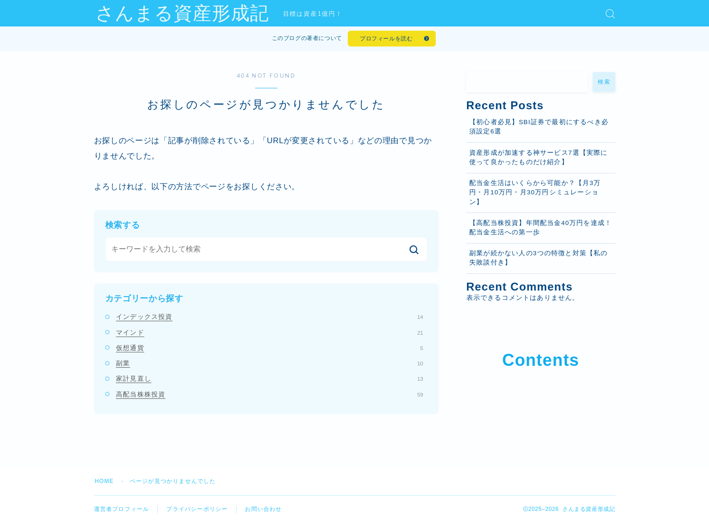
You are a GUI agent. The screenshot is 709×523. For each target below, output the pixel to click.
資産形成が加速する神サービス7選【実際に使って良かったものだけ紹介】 (538, 157)
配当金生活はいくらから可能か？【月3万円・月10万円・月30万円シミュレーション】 (535, 192)
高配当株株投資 (269, 394)
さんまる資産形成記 (182, 13)
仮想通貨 (269, 347)
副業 (269, 363)
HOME (104, 481)
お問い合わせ (263, 509)
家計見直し (269, 378)
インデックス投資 (269, 316)
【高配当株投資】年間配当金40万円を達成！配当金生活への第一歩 (540, 227)
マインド (269, 332)
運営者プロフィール (121, 509)
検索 (604, 82)
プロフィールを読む (386, 38)
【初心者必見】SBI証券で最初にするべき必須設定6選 (538, 127)
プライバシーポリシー (197, 509)
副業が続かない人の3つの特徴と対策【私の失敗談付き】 (538, 258)
